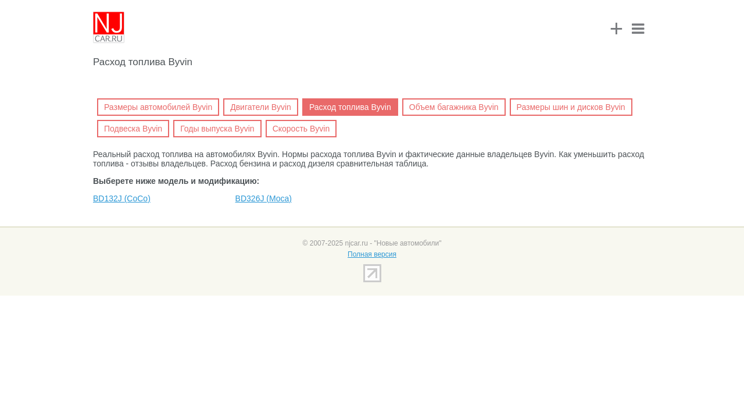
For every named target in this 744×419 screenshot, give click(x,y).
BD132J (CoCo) (122, 198)
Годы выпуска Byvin (217, 128)
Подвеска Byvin (133, 128)
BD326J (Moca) (263, 198)
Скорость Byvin (301, 128)
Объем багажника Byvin (454, 107)
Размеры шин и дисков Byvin (571, 107)
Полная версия (372, 254)
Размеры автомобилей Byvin (158, 107)
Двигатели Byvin (260, 107)
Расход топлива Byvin (350, 107)
